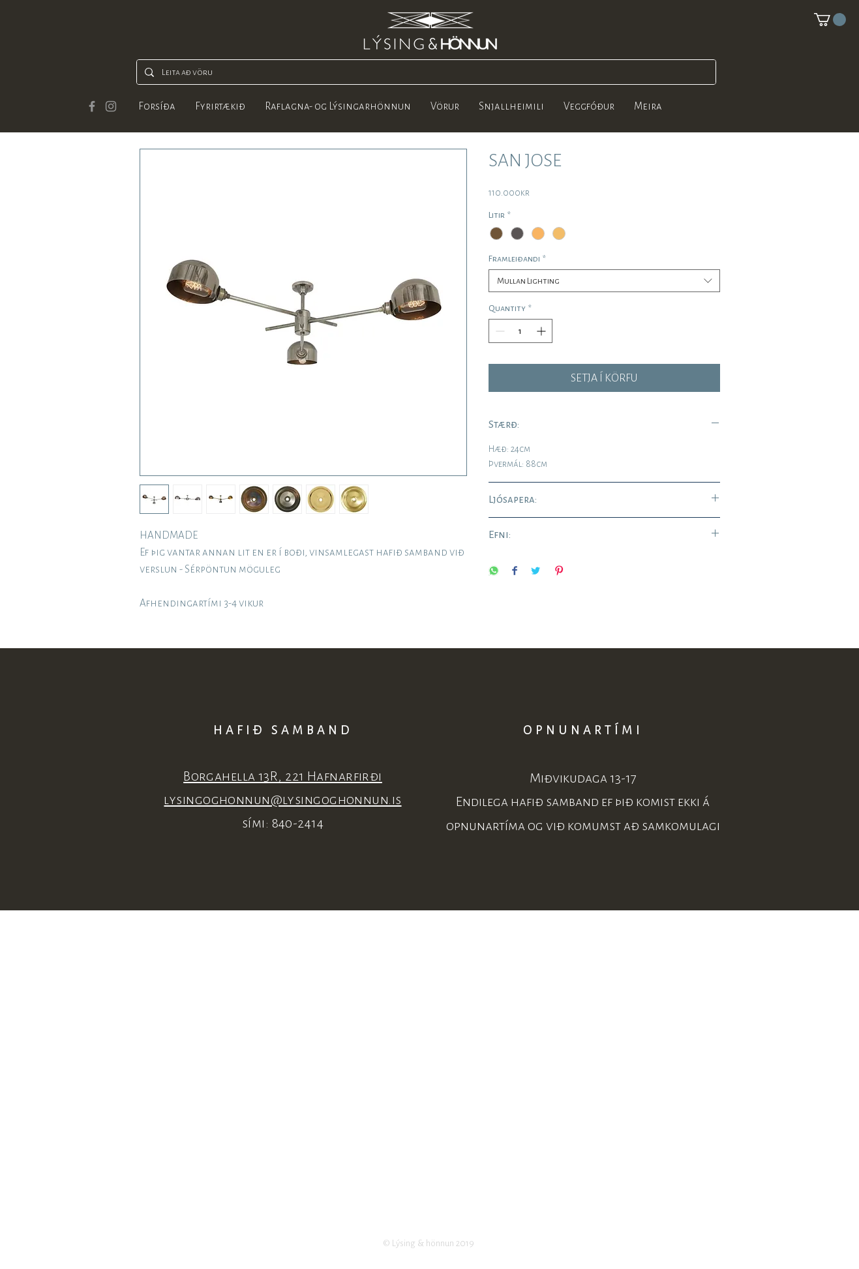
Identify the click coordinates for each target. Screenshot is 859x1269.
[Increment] (542, 331)
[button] (830, 19)
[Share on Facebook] (514, 571)
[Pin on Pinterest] (559, 571)
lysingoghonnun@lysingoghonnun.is (282, 800)
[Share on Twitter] (535, 571)
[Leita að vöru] (425, 72)
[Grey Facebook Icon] (92, 106)
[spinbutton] (520, 331)
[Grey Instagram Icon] (111, 106)
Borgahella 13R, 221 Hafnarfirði (282, 776)
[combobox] (604, 280)
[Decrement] (498, 331)
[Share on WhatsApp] (494, 571)
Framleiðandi (517, 258)
